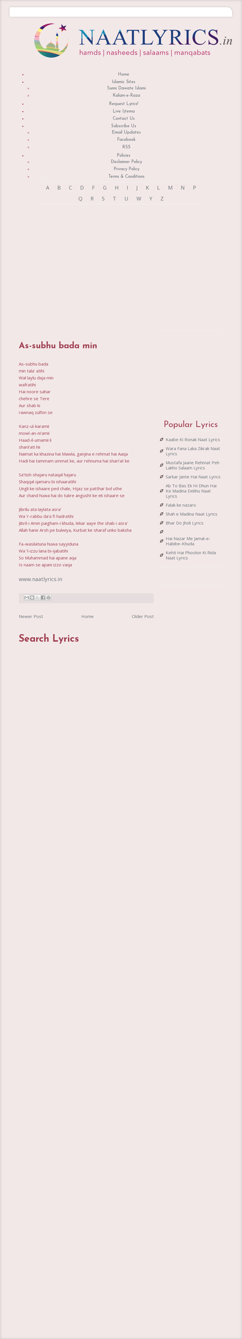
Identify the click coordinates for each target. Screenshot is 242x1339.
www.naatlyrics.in (40, 579)
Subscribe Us (123, 126)
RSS (126, 147)
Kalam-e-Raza (126, 95)
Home (123, 74)
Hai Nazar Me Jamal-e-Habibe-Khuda (188, 541)
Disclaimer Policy (126, 162)
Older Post (143, 616)
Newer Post (31, 616)
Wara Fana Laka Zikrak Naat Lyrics (193, 451)
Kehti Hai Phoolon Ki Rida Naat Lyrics (191, 555)
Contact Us (124, 119)
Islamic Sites (123, 82)
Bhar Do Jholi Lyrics (185, 522)
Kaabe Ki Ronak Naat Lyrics (193, 439)
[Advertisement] (83, 267)
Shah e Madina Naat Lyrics (191, 513)
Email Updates (126, 132)
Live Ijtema (124, 111)
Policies (123, 155)
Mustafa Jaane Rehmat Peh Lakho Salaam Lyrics (192, 465)
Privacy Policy (126, 169)
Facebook (126, 140)
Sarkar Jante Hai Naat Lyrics (193, 476)
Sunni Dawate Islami (126, 88)
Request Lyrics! (123, 104)
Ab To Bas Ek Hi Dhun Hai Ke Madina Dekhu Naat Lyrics (191, 491)
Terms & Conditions (126, 177)
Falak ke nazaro (181, 504)
